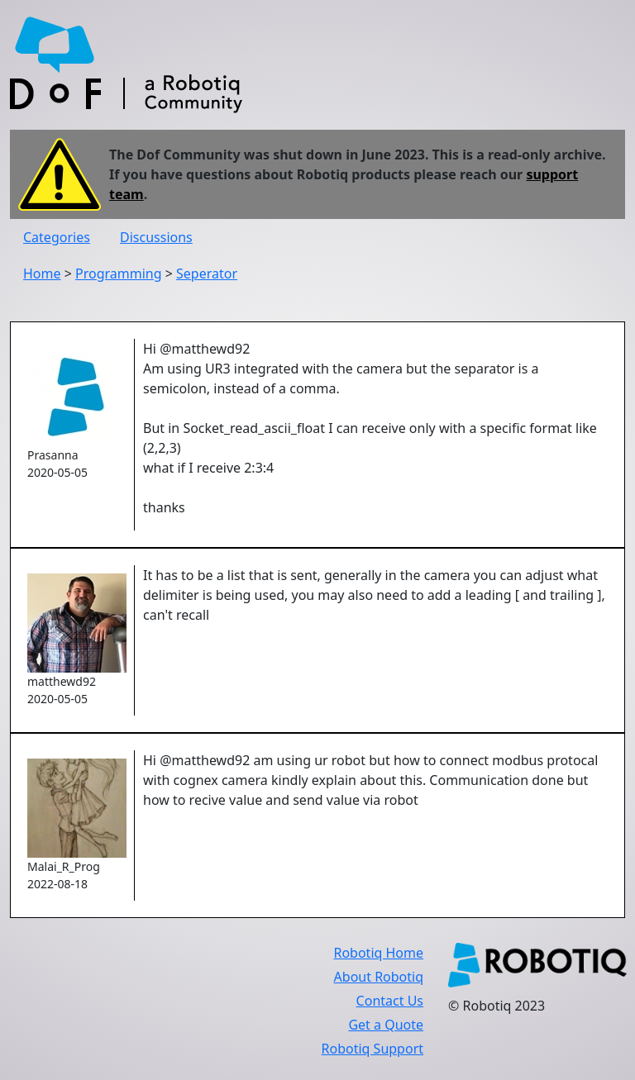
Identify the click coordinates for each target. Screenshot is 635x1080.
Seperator (206, 273)
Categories (56, 237)
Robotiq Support (372, 1049)
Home (42, 273)
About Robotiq (378, 977)
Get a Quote (385, 1025)
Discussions (156, 237)
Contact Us (389, 1001)
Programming (118, 273)
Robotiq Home (378, 953)
